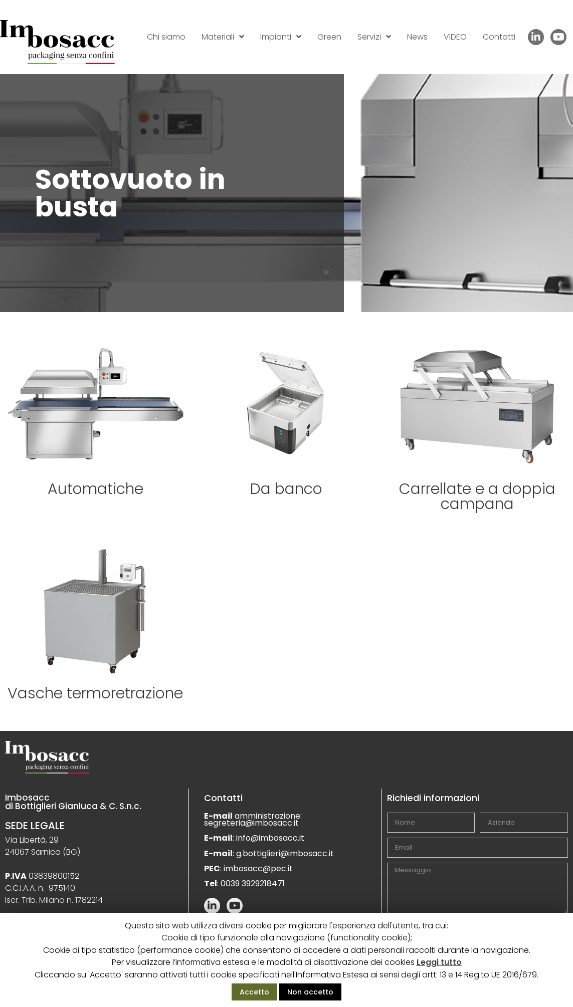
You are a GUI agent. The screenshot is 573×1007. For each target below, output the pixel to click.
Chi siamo (166, 37)
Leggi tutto (439, 962)
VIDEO (455, 37)
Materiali (223, 37)
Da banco (286, 488)
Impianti (280, 37)
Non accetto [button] (310, 992)
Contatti (499, 37)
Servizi (374, 37)
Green (329, 37)
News (417, 37)
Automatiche (95, 488)
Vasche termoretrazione (95, 693)
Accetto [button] (254, 992)
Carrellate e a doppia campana (477, 496)
